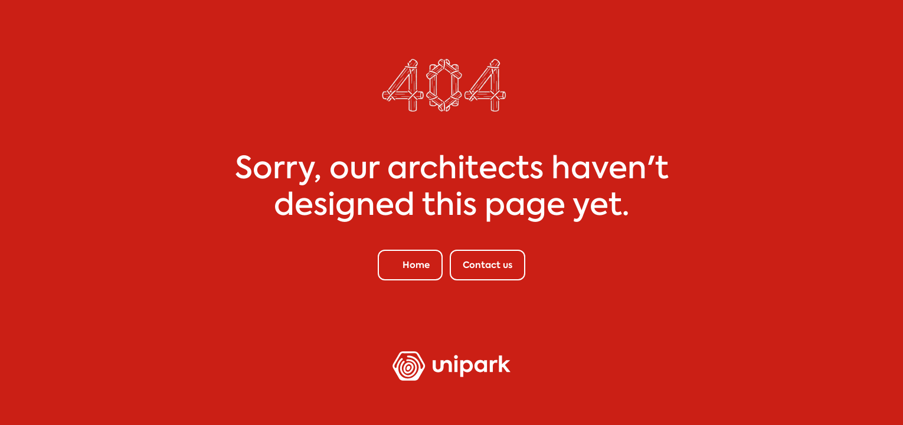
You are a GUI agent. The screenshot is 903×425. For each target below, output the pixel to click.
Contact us (487, 265)
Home (416, 265)
